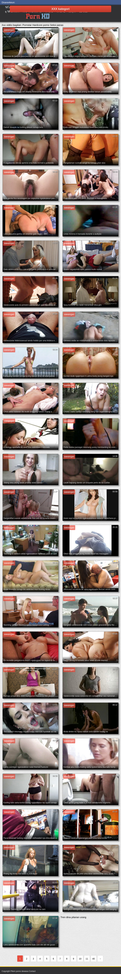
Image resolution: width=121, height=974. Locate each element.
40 (93, 958)
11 (87, 958)
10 (80, 958)
